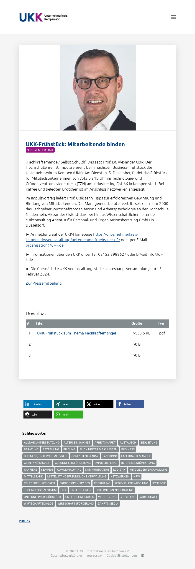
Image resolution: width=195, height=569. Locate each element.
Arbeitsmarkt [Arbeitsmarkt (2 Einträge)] (105, 442)
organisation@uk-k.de (45, 245)
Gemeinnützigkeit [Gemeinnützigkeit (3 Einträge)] (37, 462)
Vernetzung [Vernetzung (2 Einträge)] (107, 497)
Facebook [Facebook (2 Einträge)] (110, 456)
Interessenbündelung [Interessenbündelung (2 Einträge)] (138, 462)
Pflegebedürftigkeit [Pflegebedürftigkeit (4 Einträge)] (39, 483)
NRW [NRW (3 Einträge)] (136, 476)
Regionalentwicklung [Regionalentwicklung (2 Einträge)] (131, 483)
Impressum (94, 555)
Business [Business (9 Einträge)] (128, 449)
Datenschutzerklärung (66, 555)
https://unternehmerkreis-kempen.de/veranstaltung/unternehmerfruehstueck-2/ (82, 237)
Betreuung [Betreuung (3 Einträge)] (51, 449)
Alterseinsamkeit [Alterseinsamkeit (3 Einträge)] (77, 442)
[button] (37, 404)
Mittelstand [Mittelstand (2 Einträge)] (33, 476)
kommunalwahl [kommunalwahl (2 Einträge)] (69, 469)
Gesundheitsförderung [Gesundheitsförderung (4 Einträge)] (73, 462)
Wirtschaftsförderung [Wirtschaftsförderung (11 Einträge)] (76, 503)
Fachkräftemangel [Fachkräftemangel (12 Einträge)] (136, 456)
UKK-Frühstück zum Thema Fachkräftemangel (76, 333)
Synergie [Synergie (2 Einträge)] (159, 483)
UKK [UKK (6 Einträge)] (63, 490)
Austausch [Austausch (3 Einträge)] (128, 442)
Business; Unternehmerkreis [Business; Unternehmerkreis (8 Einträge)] (45, 456)
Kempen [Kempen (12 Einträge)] (47, 469)
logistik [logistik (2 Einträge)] (119, 469)
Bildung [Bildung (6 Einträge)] (69, 449)
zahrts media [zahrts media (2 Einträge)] (108, 503)
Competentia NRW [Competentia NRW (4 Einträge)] (85, 456)
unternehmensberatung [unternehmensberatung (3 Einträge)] (114, 490)
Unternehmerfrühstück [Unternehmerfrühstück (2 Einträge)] (42, 497)
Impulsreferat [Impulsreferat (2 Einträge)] (106, 462)
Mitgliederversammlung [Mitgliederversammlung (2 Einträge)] (148, 469)
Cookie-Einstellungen (122, 555)
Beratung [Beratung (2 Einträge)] (31, 449)
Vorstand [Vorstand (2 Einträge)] (128, 497)
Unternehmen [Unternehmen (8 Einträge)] (81, 490)
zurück (24, 521)
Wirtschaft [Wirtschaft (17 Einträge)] (148, 497)
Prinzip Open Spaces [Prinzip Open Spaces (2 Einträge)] (74, 483)
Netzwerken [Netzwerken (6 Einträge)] (119, 476)
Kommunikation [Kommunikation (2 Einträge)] (97, 469)
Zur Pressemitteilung (44, 283)
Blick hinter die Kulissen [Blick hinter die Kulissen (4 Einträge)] (98, 449)
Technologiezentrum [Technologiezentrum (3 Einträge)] (40, 490)
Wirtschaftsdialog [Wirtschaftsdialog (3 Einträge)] (38, 503)
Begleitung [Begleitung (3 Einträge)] (149, 442)
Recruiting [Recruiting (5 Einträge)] (102, 483)
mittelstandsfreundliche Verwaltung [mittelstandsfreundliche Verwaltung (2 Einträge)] (76, 476)
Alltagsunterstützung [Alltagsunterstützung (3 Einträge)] (42, 442)
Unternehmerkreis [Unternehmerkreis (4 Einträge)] (79, 497)
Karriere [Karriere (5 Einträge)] (30, 469)
